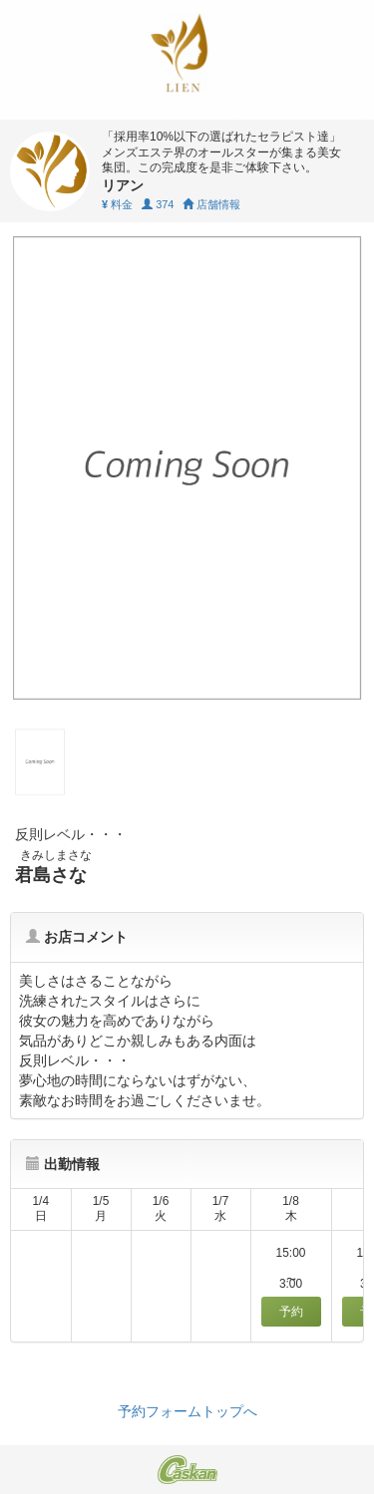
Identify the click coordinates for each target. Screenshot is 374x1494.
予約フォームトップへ (187, 1411)
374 (158, 204)
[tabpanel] (187, 468)
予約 (291, 1312)
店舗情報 (211, 204)
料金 (117, 204)
